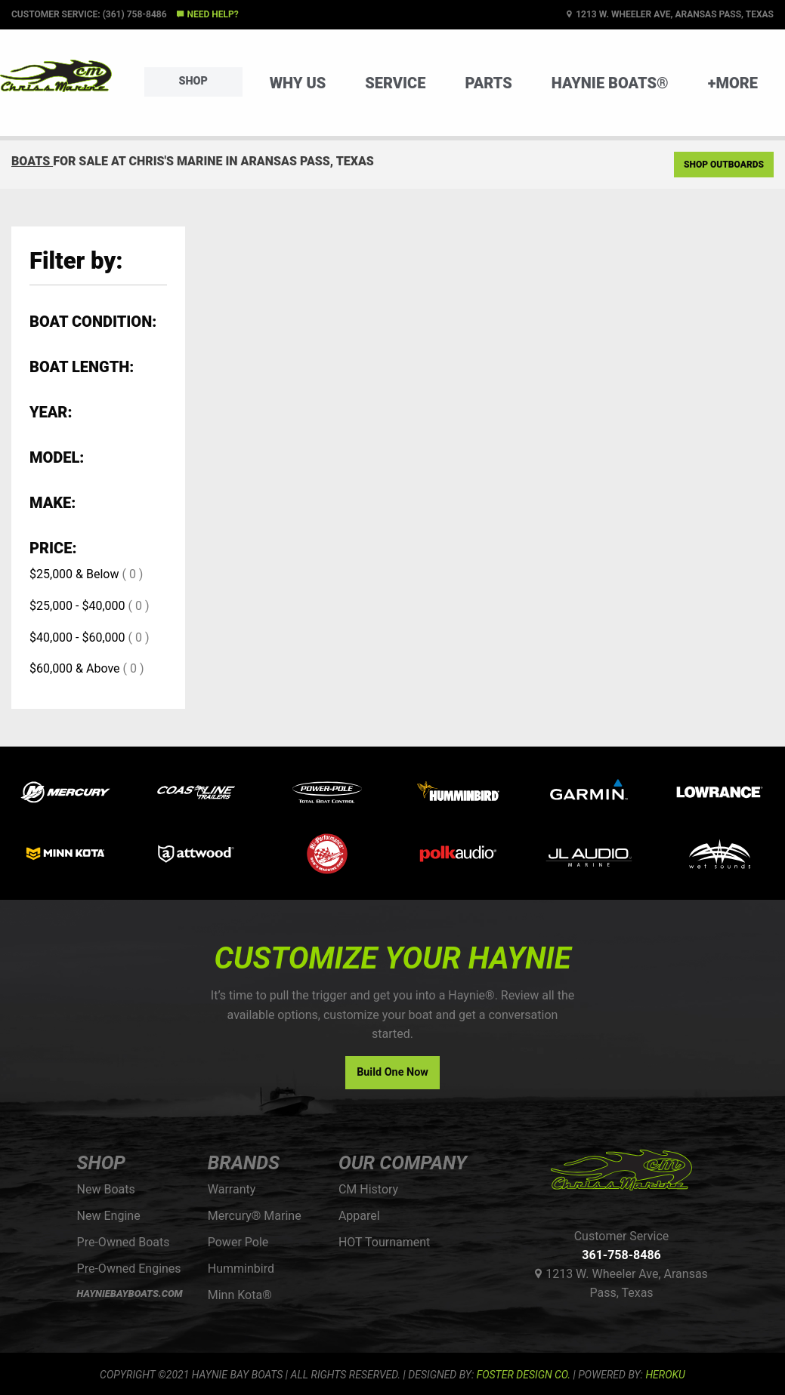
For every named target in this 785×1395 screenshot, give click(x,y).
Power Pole (238, 1242)
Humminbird (241, 1268)
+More (733, 83)
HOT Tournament (384, 1242)
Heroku (665, 1375)
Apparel (359, 1216)
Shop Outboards (724, 164)
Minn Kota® (240, 1295)
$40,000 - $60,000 (77, 637)
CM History (368, 1189)
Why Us (298, 83)
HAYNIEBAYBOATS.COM (130, 1293)
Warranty (232, 1189)
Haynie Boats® (610, 83)
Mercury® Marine (254, 1216)
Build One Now (392, 1072)
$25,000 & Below (74, 574)
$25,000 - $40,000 (77, 606)
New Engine (109, 1216)
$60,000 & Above (74, 668)
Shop (193, 81)
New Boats (106, 1189)
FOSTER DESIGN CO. (523, 1375)
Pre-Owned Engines (129, 1268)
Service (395, 83)
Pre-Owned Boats (123, 1242)
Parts (488, 83)
